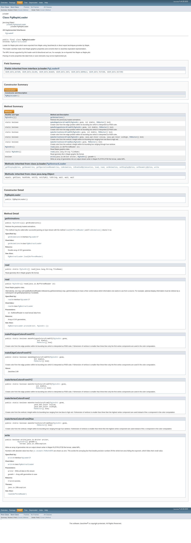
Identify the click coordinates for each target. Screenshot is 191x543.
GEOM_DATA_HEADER (46, 73)
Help (46, 3)
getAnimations (56, 119)
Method (25, 10)
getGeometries (28, 171)
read (52, 150)
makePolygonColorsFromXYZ (61, 129)
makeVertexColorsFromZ (60, 140)
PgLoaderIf (9, 33)
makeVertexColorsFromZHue (61, 145)
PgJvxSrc (9, 119)
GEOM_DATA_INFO (63, 73)
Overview (4, 3)
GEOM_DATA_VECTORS (115, 73)
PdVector (100, 124)
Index (41, 3)
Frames (26, 7)
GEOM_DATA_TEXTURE (97, 73)
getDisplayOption (12, 171)
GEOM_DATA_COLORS (29, 73)
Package (12, 3)
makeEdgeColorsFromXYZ (60, 124)
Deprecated (33, 3)
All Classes (48, 7)
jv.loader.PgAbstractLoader (16, 24)
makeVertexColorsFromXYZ (61, 134)
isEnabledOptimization (83, 171)
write (52, 160)
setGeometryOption (144, 171)
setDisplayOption (126, 171)
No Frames (35, 7)
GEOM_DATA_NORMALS (79, 73)
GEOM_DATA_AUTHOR (12, 73)
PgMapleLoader (11, 97)
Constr (20, 10)
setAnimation (111, 171)
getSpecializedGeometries (47, 171)
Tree (25, 3)
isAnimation (66, 171)
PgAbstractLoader (19, 42)
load (97, 171)
